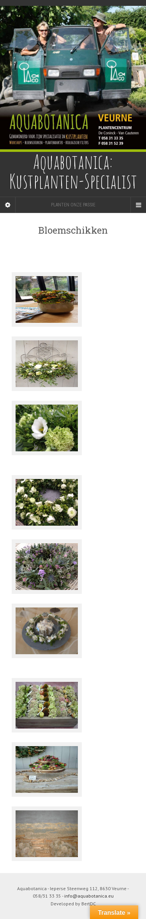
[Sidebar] (8, 205)
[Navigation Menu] (138, 205)
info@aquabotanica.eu (89, 896)
